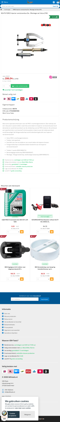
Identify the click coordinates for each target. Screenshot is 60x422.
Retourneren (7, 319)
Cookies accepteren (12, 414)
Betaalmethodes (8, 324)
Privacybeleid (7, 327)
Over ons (6, 313)
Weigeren (27, 414)
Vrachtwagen (7, 9)
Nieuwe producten (9, 316)
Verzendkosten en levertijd (11, 322)
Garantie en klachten (9, 333)
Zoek (55, 6)
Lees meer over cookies (23, 408)
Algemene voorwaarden (11, 330)
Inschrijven (44, 299)
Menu (4, 2)
